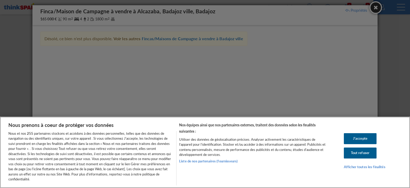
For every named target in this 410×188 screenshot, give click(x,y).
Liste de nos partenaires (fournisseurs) (208, 161)
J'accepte (360, 139)
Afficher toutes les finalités (364, 167)
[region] (205, 152)
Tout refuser (360, 153)
